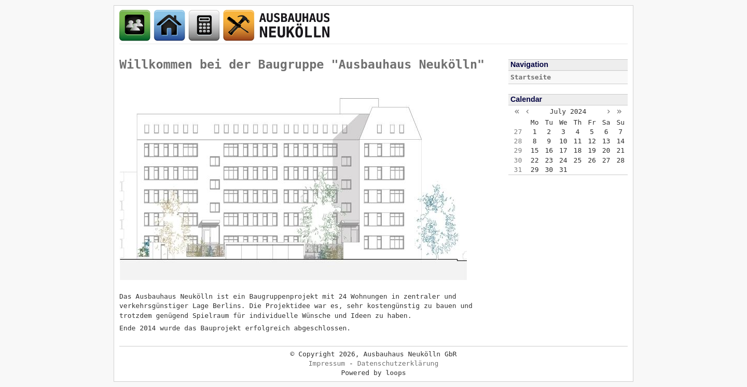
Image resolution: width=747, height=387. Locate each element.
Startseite (530, 77)
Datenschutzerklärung (398, 363)
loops (395, 373)
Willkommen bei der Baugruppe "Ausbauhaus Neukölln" (302, 64)
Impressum (327, 363)
